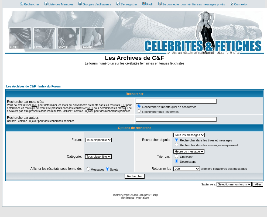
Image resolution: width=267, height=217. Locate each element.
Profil (147, 4)
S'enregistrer (127, 4)
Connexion (239, 4)
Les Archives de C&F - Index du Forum (33, 86)
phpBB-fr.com (142, 197)
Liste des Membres (58, 4)
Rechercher (29, 4)
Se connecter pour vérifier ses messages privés (191, 4)
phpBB (127, 195)
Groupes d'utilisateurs (94, 4)
